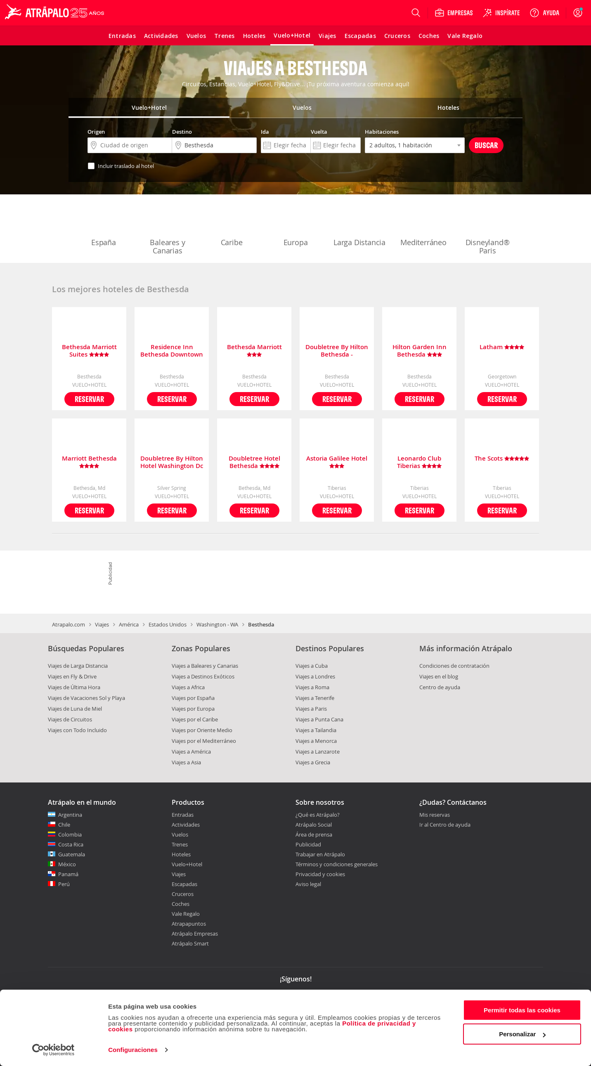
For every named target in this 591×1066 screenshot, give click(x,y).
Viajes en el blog (438, 676)
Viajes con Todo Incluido (77, 730)
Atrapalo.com (68, 624)
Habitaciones (382, 131)
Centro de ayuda (439, 687)
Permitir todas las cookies (522, 1010)
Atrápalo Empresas (195, 933)
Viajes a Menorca (316, 741)
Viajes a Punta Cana (319, 719)
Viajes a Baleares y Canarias (205, 665)
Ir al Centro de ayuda (444, 825)
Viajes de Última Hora (74, 687)
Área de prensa (314, 834)
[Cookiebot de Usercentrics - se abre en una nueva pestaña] (53, 1050)
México (67, 864)
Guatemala (71, 854)
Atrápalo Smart (190, 943)
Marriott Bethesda (89, 462)
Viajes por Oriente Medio (202, 730)
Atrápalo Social (314, 824)
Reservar (89, 399)
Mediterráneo (423, 225)
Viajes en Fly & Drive (72, 676)
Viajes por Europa (193, 708)
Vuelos (180, 834)
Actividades (186, 824)
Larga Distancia (359, 225)
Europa (295, 225)
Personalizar (522, 1034)
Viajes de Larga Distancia (78, 665)
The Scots (502, 459)
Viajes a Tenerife (315, 698)
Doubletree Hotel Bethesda (254, 462)
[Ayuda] (544, 13)
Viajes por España (193, 698)
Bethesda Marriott (254, 350)
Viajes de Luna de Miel (75, 708)
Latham (502, 347)
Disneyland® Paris (488, 229)
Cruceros (183, 894)
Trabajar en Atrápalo (320, 854)
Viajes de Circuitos (70, 719)
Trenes (180, 844)
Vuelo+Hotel (187, 864)
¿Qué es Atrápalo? (318, 814)
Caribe (231, 225)
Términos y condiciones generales (337, 864)
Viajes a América (191, 751)
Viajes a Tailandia (316, 730)
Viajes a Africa (188, 687)
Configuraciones (133, 1049)
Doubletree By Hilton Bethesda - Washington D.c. (337, 350)
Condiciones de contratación (454, 665)
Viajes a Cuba (312, 665)
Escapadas (184, 884)
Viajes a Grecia (313, 762)
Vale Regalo (186, 913)
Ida (265, 131)
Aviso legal (308, 884)
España (103, 225)
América (129, 624)
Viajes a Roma (312, 687)
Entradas (183, 814)
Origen (96, 131)
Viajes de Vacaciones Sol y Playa (86, 698)
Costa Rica (70, 844)
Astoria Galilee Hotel (336, 462)
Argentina (70, 814)
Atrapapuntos (189, 923)
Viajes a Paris (311, 708)
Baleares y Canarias (167, 229)
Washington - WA (217, 624)
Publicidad (308, 844)
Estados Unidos (168, 624)
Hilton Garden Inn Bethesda (419, 350)
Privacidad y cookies (320, 874)
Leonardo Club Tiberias (419, 462)
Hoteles (181, 854)
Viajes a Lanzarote (318, 751)
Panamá (68, 874)
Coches (180, 904)
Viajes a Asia (186, 762)
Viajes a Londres (315, 676)
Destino (182, 131)
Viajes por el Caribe (195, 719)
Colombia (70, 834)
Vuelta (319, 131)
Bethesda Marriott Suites (89, 350)
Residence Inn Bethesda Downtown (171, 350)
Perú (64, 884)
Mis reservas (434, 815)
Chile (64, 824)
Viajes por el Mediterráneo (204, 741)
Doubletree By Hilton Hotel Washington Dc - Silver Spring (171, 462)
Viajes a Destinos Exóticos (203, 676)
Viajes (102, 624)
